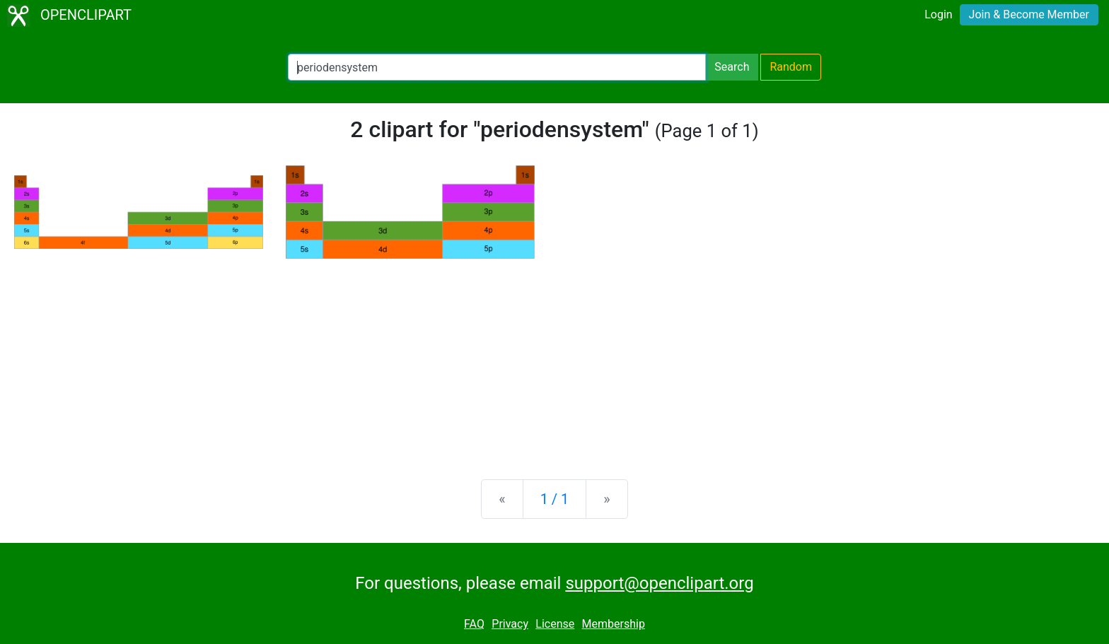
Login (938, 14)
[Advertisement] (554, 358)
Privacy (510, 624)
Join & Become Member (1029, 14)
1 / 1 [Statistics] (554, 499)
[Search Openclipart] (497, 67)
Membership (613, 624)
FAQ (474, 624)
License (554, 624)
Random (791, 67)
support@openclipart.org (659, 583)
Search (731, 67)
